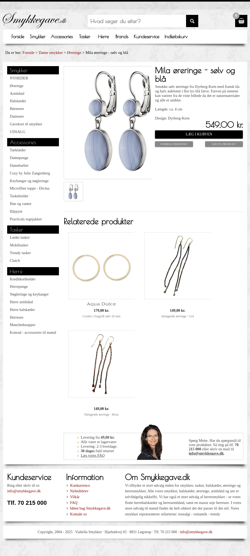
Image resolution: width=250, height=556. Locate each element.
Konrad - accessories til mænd (33, 332)
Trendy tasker (20, 253)
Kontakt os (78, 514)
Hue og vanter (21, 204)
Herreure (16, 317)
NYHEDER (19, 78)
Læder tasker (20, 237)
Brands (121, 36)
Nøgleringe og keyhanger (29, 294)
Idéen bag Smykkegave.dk (90, 508)
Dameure (17, 116)
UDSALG (17, 132)
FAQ (73, 503)
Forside (17, 36)
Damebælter (19, 165)
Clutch (15, 260)
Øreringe (74, 52)
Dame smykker (51, 52)
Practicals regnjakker (26, 219)
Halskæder (18, 101)
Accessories (62, 36)
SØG (192, 21)
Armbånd (17, 93)
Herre (103, 36)
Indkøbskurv (176, 36)
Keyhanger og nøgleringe (29, 181)
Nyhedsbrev (79, 491)
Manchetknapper (23, 325)
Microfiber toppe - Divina (29, 188)
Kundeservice (146, 36)
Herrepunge (19, 286)
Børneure (17, 108)
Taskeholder (19, 196)
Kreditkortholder (23, 279)
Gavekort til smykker (26, 124)
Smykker (37, 36)
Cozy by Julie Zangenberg (30, 173)
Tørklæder (18, 150)
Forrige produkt (174, 144)
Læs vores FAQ (93, 455)
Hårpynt (16, 211)
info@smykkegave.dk (206, 453)
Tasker (84, 36)
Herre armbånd (21, 302)
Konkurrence (80, 485)
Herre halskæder (22, 309)
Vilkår (75, 497)
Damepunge (19, 158)
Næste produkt (224, 144)
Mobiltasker (19, 245)
